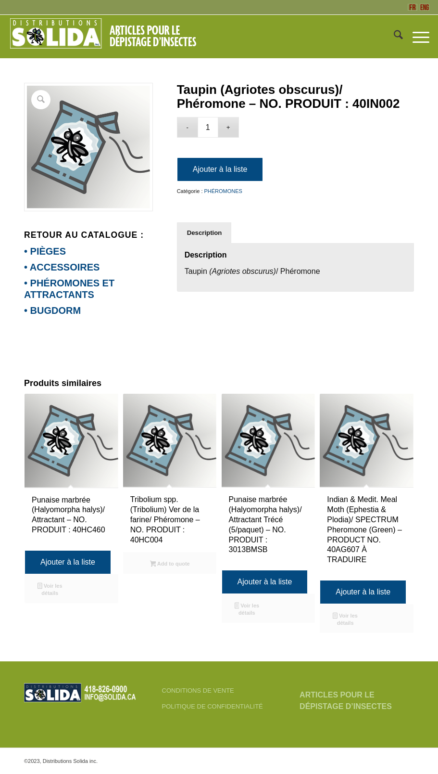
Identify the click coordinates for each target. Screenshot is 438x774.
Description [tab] (204, 232)
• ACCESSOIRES (62, 267)
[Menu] (416, 36)
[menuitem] (393, 36)
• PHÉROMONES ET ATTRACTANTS (69, 289)
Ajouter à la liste (220, 169)
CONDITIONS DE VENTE (198, 690)
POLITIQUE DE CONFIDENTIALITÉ (212, 706)
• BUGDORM (52, 310)
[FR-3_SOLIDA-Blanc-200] (107, 36)
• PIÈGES (45, 251)
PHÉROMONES (223, 191)
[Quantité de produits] (208, 127)
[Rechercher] (393, 36)
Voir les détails (50, 589)
